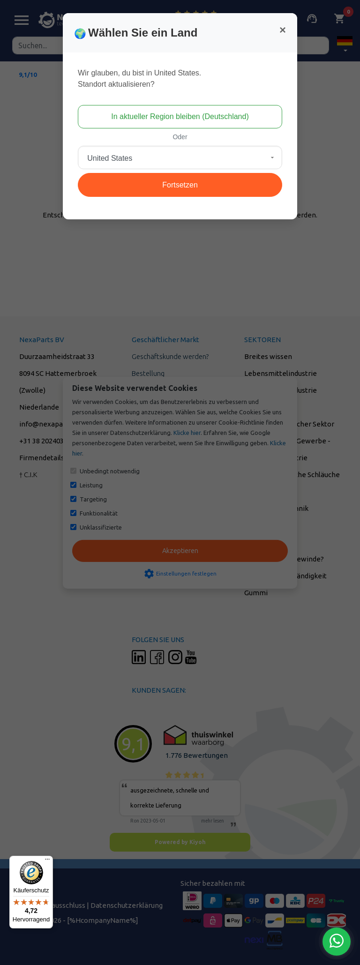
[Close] (282, 30)
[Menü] (47, 861)
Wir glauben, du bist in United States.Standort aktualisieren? (139, 78)
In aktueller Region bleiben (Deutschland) (180, 116)
